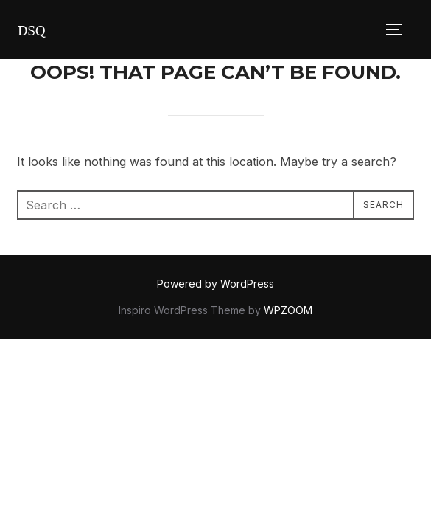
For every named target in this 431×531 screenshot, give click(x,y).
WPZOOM (288, 310)
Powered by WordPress (215, 283)
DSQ (31, 29)
